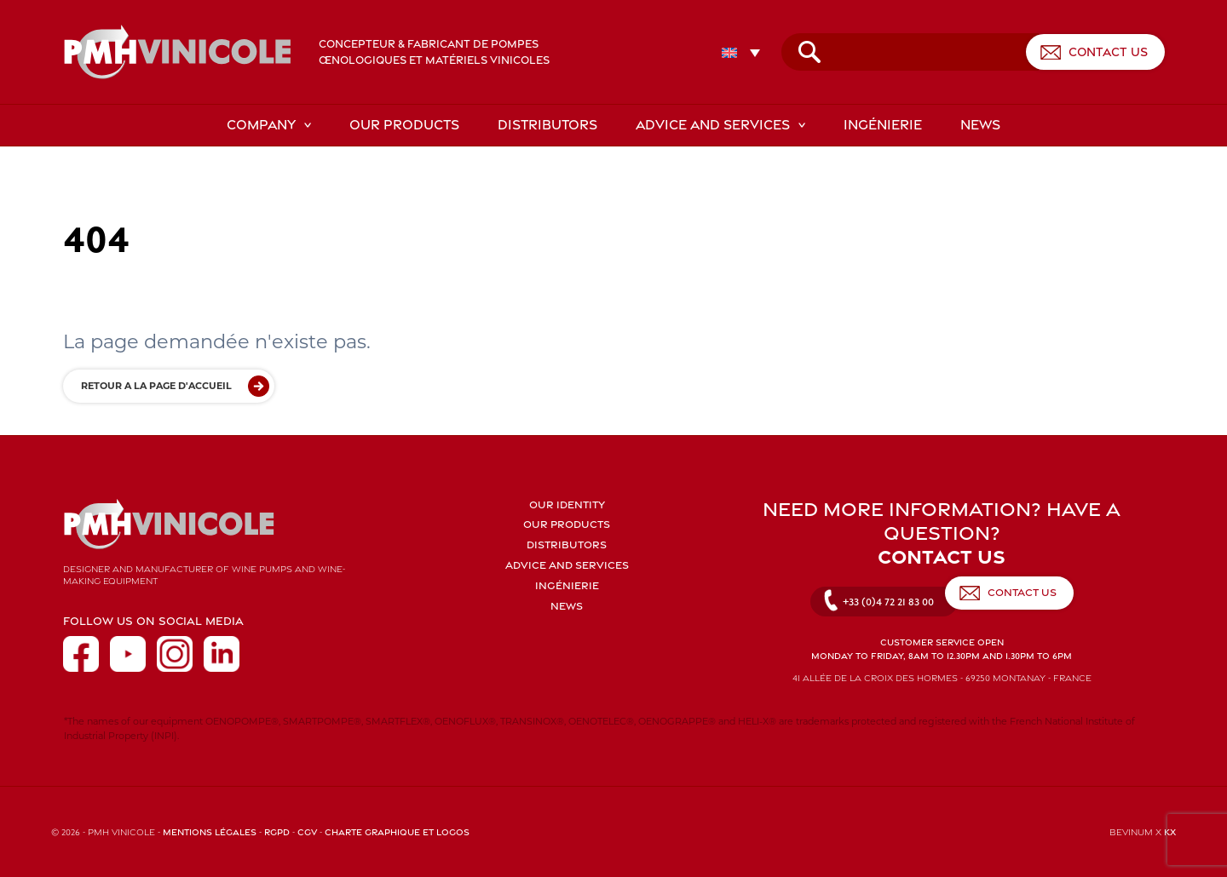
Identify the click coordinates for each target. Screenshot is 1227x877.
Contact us (1108, 51)
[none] (751, 52)
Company (261, 125)
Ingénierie (883, 125)
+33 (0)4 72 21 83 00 (888, 601)
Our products (404, 125)
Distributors (547, 125)
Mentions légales (209, 832)
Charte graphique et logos (397, 832)
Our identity (567, 504)
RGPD (277, 832)
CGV (307, 832)
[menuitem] (745, 52)
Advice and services (713, 125)
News (980, 125)
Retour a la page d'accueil (156, 386)
